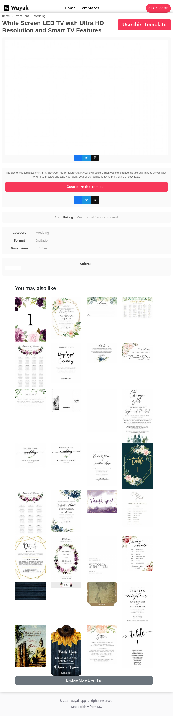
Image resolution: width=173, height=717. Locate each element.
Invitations (22, 16)
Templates (89, 8)
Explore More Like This (84, 680)
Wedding (40, 16)
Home (70, 8)
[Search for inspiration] (142, 8)
